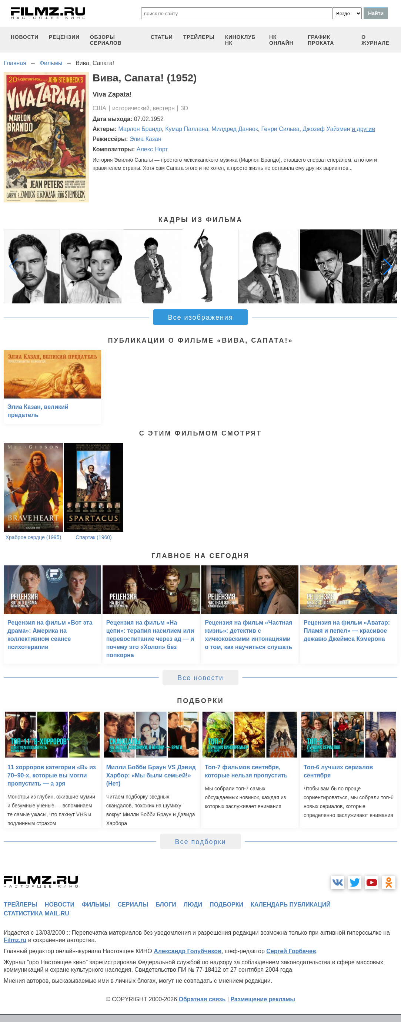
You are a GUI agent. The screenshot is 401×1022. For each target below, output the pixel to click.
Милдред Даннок (234, 129)
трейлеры (199, 37)
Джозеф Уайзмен (326, 129)
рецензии (64, 37)
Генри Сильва (280, 129)
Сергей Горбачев (291, 951)
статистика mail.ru (36, 913)
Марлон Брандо (140, 129)
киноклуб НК (240, 40)
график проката (321, 40)
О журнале (375, 40)
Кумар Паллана (186, 129)
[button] (388, 266)
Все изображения (200, 317)
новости (25, 37)
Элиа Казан (145, 139)
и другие (363, 129)
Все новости (200, 678)
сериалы (132, 904)
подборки (226, 904)
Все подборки (200, 841)
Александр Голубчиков (187, 951)
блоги (166, 904)
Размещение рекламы (262, 999)
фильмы (96, 904)
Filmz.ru (15, 940)
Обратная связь (202, 999)
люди (193, 904)
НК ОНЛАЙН (281, 40)
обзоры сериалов (106, 40)
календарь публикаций (291, 904)
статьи (162, 37)
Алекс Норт (152, 149)
